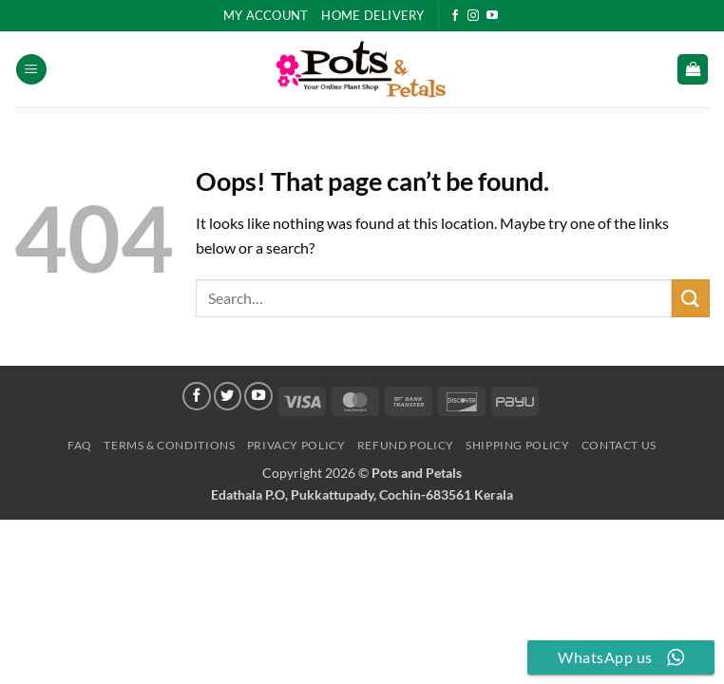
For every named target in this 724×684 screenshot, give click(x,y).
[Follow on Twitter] (228, 396)
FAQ (79, 445)
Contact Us (619, 445)
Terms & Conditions (169, 445)
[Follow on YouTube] (492, 16)
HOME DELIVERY (372, 15)
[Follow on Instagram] (473, 16)
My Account (266, 15)
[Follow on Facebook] (455, 16)
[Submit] (691, 297)
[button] (31, 70)
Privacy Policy (296, 445)
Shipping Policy (517, 445)
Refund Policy (405, 445)
